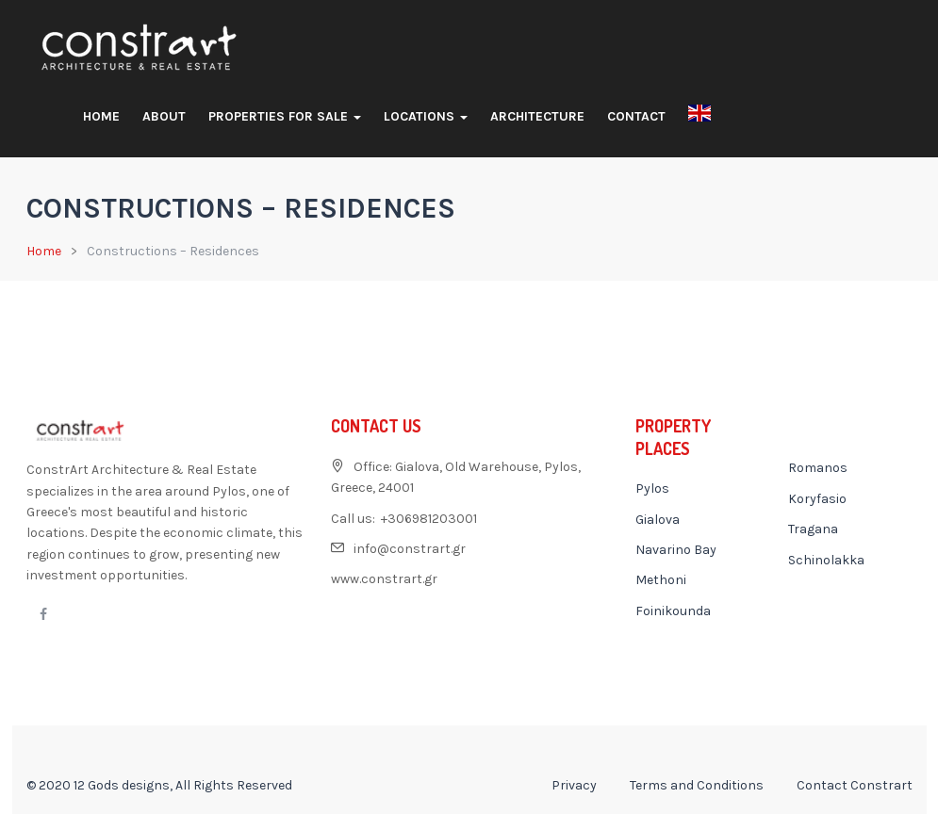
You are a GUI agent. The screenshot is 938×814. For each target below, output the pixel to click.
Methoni (660, 580)
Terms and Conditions (697, 785)
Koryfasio (817, 499)
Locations (426, 116)
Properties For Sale (284, 116)
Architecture (537, 116)
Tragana (813, 529)
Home (101, 116)
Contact (636, 116)
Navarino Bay (675, 550)
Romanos (817, 468)
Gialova (657, 520)
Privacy (574, 785)
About (164, 116)
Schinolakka (826, 560)
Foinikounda (673, 611)
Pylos (652, 488)
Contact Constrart (855, 785)
